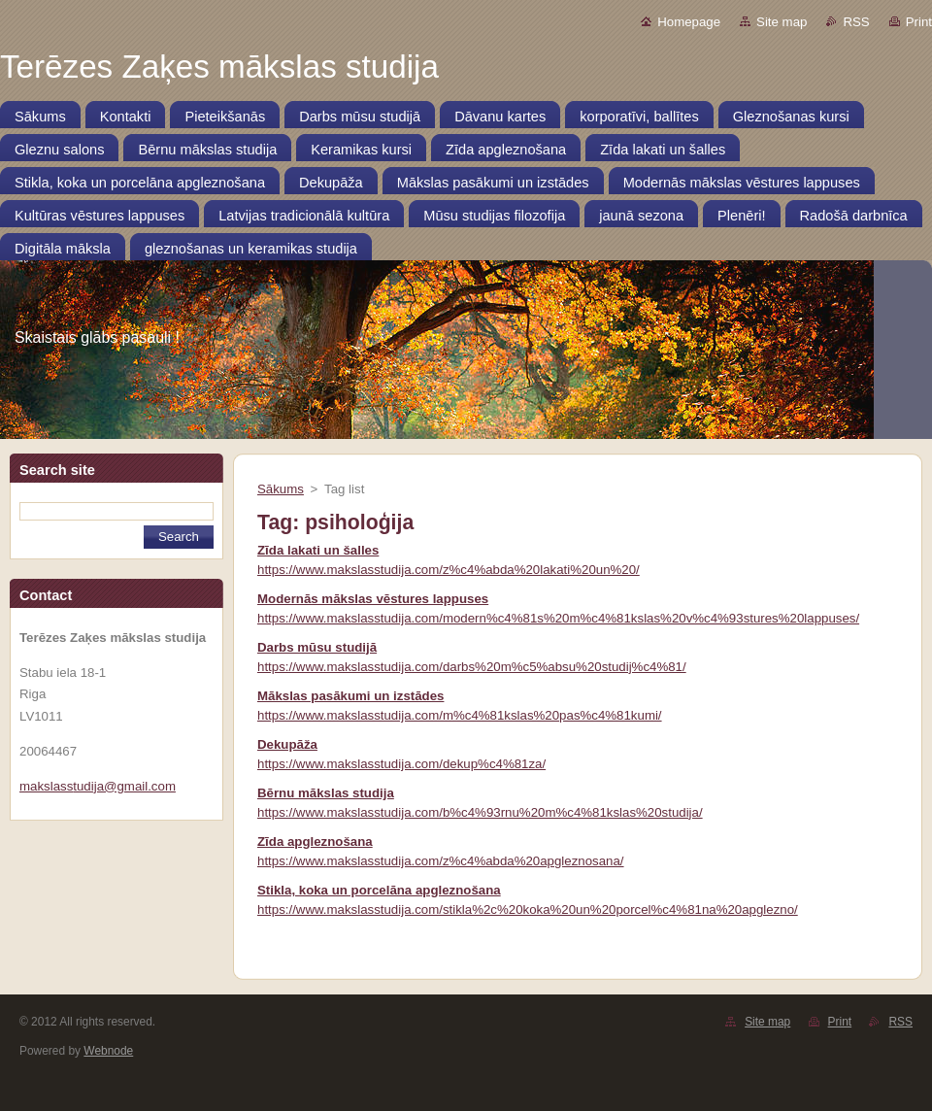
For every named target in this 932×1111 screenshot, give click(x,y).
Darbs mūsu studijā (317, 647)
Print (919, 22)
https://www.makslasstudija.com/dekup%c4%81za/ (401, 764)
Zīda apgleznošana (315, 841)
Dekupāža (287, 744)
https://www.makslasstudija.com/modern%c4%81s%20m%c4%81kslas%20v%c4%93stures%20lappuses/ (558, 618)
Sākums (280, 489)
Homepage (688, 22)
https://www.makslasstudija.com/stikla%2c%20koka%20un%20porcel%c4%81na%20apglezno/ (527, 909)
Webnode (108, 1051)
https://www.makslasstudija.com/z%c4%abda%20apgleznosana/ (440, 861)
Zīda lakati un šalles (318, 550)
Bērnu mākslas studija (325, 793)
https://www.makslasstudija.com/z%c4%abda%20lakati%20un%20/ (448, 569)
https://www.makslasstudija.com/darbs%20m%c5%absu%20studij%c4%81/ (471, 666)
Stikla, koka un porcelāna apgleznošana (379, 890)
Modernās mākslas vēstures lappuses (372, 598)
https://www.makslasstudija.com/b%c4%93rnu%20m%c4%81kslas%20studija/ (480, 812)
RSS (856, 22)
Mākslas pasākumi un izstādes (350, 696)
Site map (781, 22)
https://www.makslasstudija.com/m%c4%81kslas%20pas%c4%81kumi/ (459, 715)
